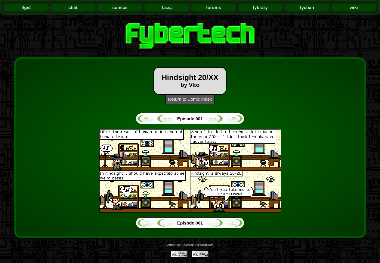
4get (26, 7)
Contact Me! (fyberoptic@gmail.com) (189, 244)
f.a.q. (167, 7)
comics (120, 7)
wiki (354, 7)
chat (72, 7)
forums (213, 7)
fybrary (260, 7)
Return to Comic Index (190, 99)
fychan (307, 7)
